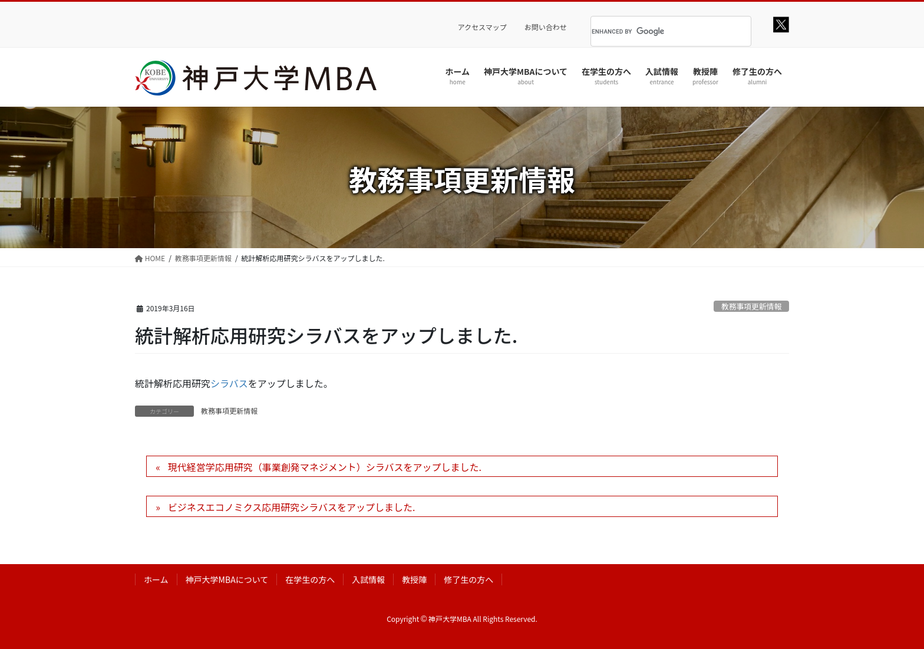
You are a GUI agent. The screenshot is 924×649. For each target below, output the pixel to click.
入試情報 (368, 579)
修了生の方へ (468, 579)
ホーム (156, 579)
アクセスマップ (482, 27)
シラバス (229, 383)
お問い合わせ (545, 27)
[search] (656, 31)
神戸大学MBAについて (227, 579)
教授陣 (414, 579)
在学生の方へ (310, 579)
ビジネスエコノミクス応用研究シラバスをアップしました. (291, 507)
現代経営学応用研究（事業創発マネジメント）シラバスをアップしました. (324, 467)
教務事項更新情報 (751, 306)
